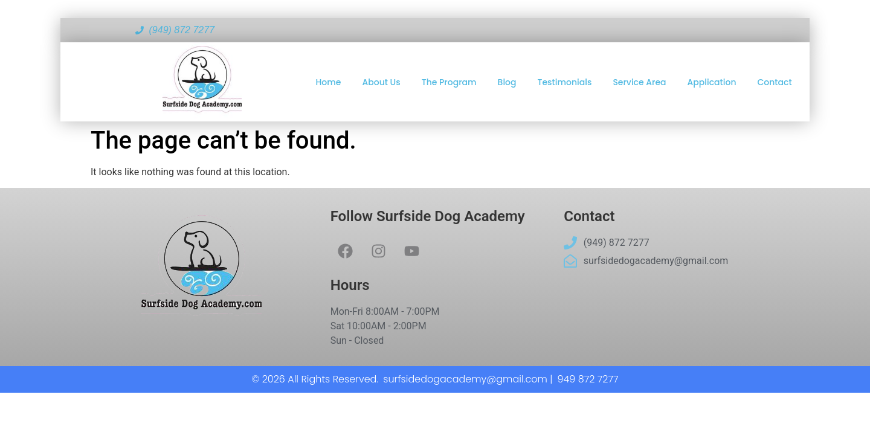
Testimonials (565, 82)
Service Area (639, 82)
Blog (507, 82)
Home (328, 82)
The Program (449, 82)
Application (712, 82)
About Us (381, 82)
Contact (775, 82)
